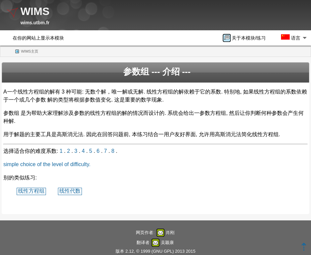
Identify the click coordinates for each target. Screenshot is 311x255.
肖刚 (170, 232)
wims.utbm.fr (34, 22)
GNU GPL (162, 251)
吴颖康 (167, 242)
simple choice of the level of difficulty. (47, 164)
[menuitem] (246, 38)
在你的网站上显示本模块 (38, 38)
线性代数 (70, 191)
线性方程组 (31, 191)
